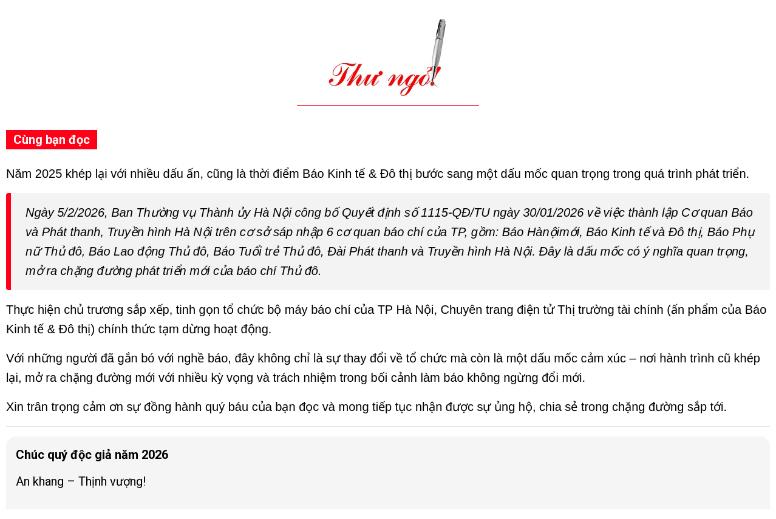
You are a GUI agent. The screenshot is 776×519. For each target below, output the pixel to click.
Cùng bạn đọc (51, 139)
